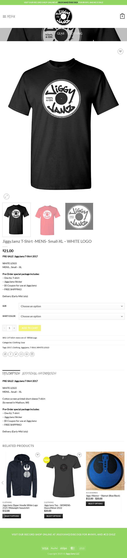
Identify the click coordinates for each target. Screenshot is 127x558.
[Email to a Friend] (21, 354)
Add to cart (30, 328)
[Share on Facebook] (10, 354)
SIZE (4, 306)
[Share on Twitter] (15, 354)
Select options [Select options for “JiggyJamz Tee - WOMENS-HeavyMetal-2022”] (53, 516)
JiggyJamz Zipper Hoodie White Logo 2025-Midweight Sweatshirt (20, 506)
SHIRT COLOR (8, 316)
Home (49, 33)
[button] (8, 16)
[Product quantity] (9, 328)
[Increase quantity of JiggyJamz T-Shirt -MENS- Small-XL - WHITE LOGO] (14, 328)
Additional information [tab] (39, 373)
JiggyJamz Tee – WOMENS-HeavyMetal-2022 (57, 506)
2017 (9, 347)
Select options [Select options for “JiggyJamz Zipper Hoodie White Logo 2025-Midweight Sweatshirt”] (12, 516)
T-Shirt (33, 347)
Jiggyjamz (25, 347)
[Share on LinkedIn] (32, 354)
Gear (60, 33)
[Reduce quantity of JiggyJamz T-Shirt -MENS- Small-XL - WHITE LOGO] (4, 328)
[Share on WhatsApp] (5, 354)
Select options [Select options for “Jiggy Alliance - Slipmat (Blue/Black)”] (95, 503)
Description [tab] (11, 373)
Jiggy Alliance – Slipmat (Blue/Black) (103, 495)
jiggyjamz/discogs (68, 2)
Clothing (75, 33)
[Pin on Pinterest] (26, 354)
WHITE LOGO (43, 347)
